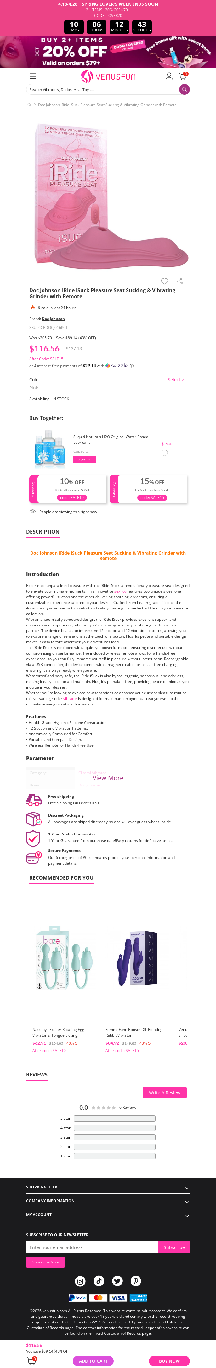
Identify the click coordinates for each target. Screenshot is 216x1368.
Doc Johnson (53, 318)
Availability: (39, 398)
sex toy (120, 591)
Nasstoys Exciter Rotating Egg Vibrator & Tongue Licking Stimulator (58, 1035)
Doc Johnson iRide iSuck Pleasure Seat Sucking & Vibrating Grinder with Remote (108, 555)
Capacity (80, 451)
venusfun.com (55, 1310)
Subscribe (174, 1247)
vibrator (70, 698)
